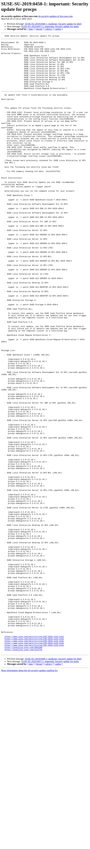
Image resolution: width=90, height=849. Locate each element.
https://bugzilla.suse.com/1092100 (23, 770)
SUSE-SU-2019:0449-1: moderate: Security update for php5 (53, 24)
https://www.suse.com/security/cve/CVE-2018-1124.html (34, 762)
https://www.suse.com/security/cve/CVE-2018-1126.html (34, 767)
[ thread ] (39, 29)
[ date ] (31, 29)
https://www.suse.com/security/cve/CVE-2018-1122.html (34, 757)
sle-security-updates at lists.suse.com (55, 16)
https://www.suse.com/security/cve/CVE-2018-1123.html (34, 759)
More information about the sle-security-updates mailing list (29, 794)
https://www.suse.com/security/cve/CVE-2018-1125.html (34, 765)
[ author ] (58, 29)
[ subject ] (48, 29)
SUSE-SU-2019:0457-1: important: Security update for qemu (50, 26)
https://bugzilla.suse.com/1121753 (23, 772)
